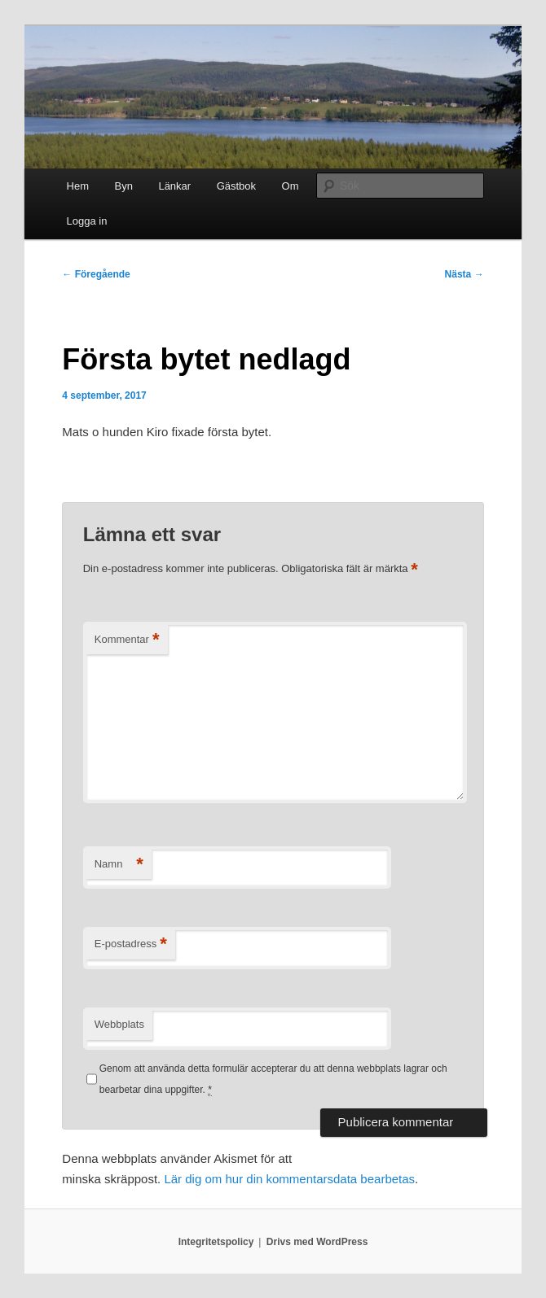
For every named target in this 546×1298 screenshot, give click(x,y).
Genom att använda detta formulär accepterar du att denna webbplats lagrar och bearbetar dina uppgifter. (273, 1079)
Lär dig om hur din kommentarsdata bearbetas (289, 1179)
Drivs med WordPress (317, 1242)
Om (290, 186)
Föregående (96, 274)
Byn (124, 186)
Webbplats (119, 1024)
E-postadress (131, 944)
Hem (78, 186)
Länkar (174, 186)
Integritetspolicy (216, 1242)
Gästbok (236, 186)
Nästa (464, 274)
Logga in (87, 221)
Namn (119, 864)
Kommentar (127, 640)
